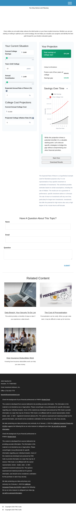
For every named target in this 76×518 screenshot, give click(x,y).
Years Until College (12, 64)
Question (7, 248)
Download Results (56, 162)
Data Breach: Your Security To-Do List (20, 313)
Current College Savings (19, 52)
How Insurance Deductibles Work (20, 358)
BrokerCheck (46, 399)
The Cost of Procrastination (56, 313)
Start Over (56, 158)
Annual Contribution (19, 77)
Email (7, 235)
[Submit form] (67, 266)
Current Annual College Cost (16, 107)
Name (7, 222)
